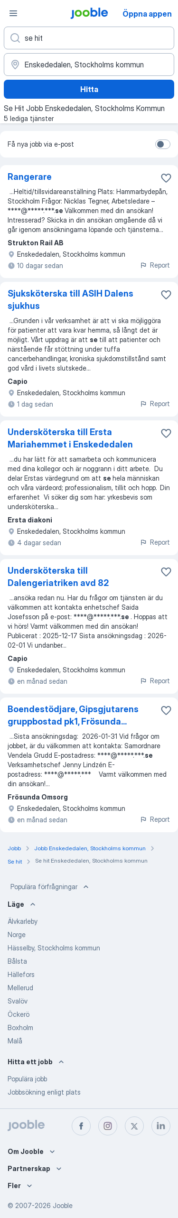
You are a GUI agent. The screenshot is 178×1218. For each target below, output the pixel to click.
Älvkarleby (22, 921)
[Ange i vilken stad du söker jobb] (89, 64)
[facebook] (81, 1125)
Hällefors (21, 974)
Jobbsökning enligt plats (44, 1092)
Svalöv (18, 1001)
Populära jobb (27, 1079)
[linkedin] (160, 1125)
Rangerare (30, 177)
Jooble (63, 1205)
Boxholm (20, 1027)
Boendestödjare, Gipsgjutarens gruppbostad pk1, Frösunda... (73, 715)
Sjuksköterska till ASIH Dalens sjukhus (70, 299)
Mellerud (20, 988)
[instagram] (107, 1125)
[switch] (162, 144)
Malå (15, 1041)
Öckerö (18, 1014)
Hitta (89, 89)
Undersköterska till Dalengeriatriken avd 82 (58, 577)
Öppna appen (147, 14)
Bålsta (17, 961)
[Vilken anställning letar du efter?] (89, 38)
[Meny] (13, 13)
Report (155, 265)
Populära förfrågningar (50, 887)
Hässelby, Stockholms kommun (54, 948)
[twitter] (134, 1125)
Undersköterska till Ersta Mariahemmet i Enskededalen (70, 438)
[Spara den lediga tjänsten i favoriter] (166, 178)
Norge (17, 934)
